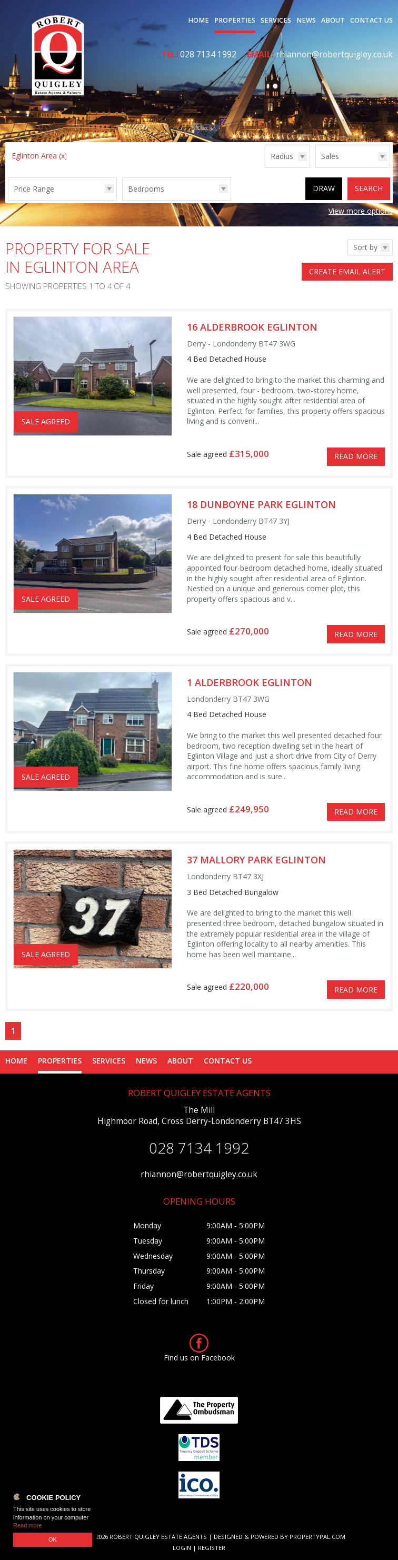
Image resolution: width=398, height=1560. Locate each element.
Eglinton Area (39, 156)
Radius (282, 156)
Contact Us (371, 20)
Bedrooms (146, 189)
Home (198, 20)
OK (52, 1539)
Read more (27, 1525)
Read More (355, 456)
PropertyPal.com (317, 1537)
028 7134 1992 (208, 54)
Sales (330, 156)
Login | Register (199, 1548)
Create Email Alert (347, 271)
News (306, 20)
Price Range (34, 189)
